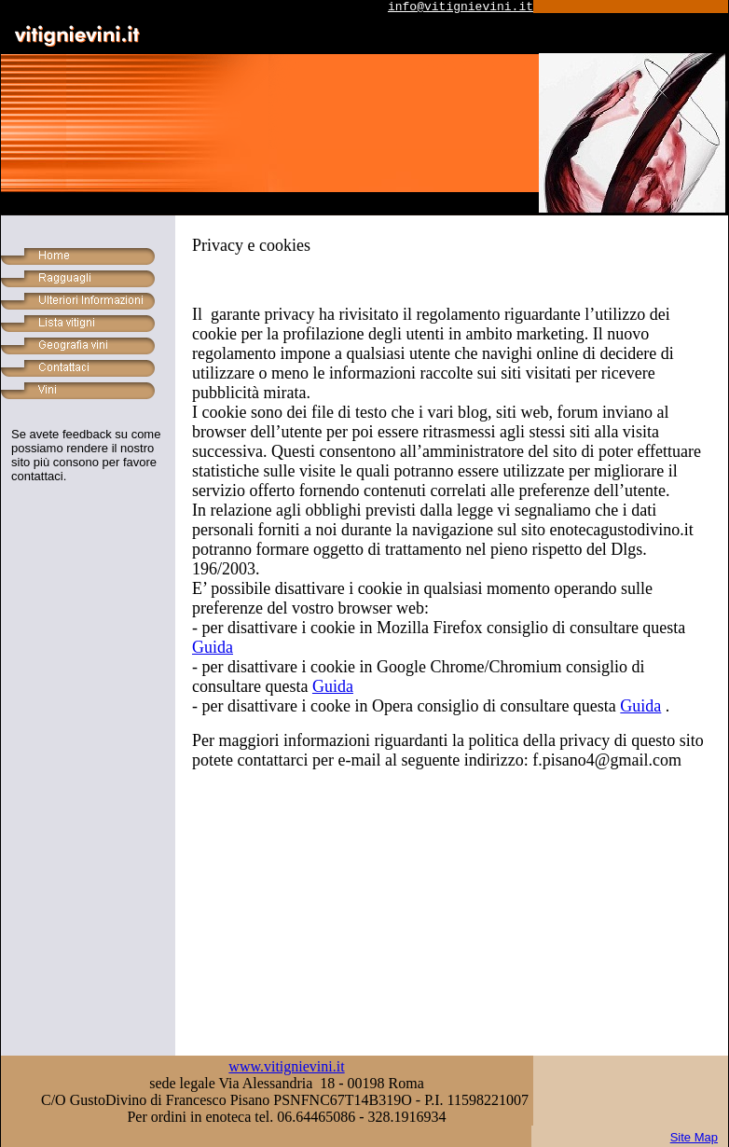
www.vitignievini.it (286, 1066)
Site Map (694, 1137)
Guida (212, 647)
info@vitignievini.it (460, 7)
